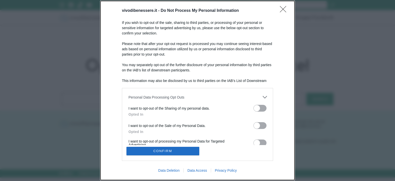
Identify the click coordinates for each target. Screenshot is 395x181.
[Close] (284, 11)
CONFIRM (162, 151)
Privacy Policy (226, 170)
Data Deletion (169, 170)
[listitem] (197, 97)
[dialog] (197, 90)
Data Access (197, 170)
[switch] (260, 108)
